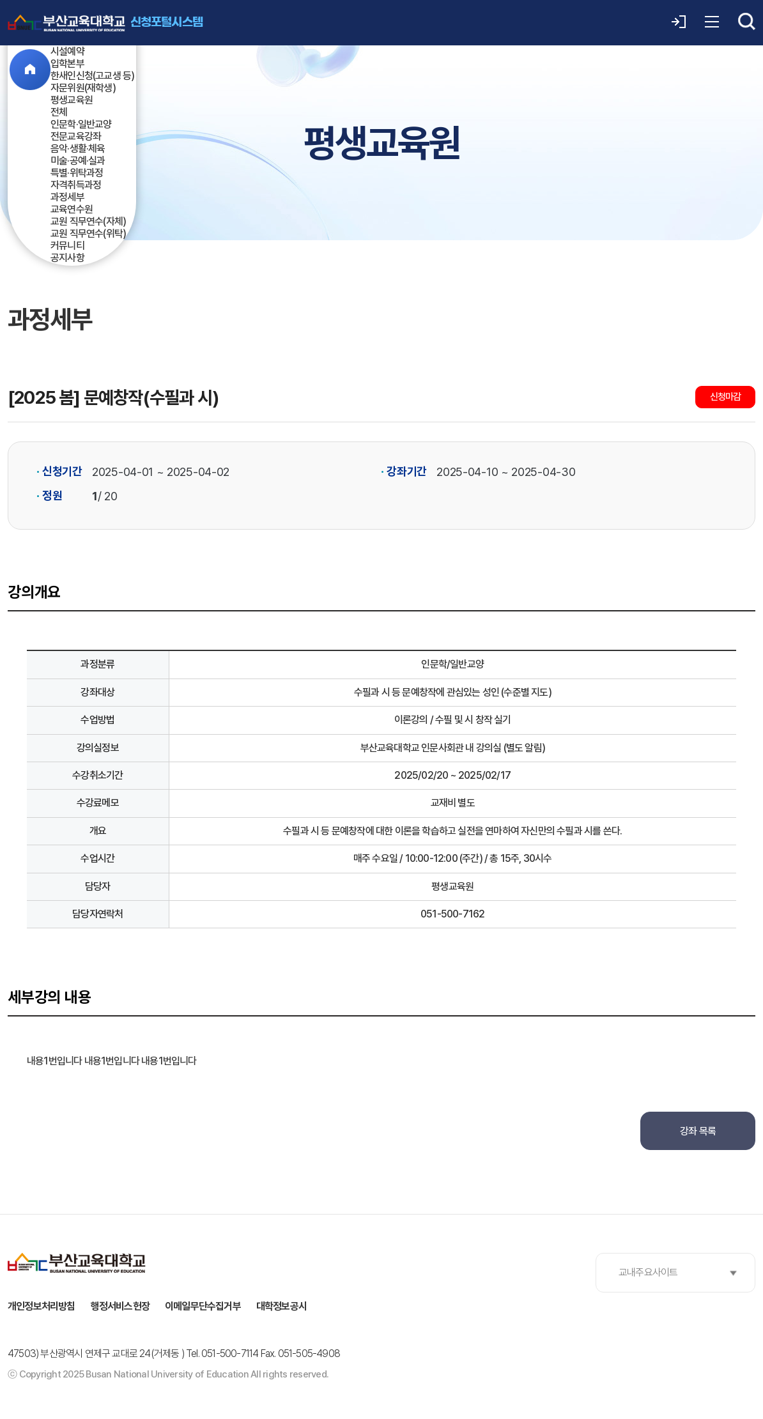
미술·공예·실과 (77, 161)
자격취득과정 (75, 185)
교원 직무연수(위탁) (88, 233)
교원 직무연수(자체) (88, 221)
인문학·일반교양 (81, 124)
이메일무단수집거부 (203, 1306)
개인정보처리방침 (41, 1306)
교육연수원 (71, 209)
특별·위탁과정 (76, 173)
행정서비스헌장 (120, 1306)
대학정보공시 (281, 1306)
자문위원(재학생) (83, 88)
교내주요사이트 (648, 1272)
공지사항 (67, 258)
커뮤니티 (67, 246)
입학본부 (67, 64)
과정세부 (67, 197)
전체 (58, 112)
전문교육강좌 (75, 136)
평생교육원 (71, 100)
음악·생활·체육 (77, 148)
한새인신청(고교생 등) (92, 76)
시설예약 (67, 51)
